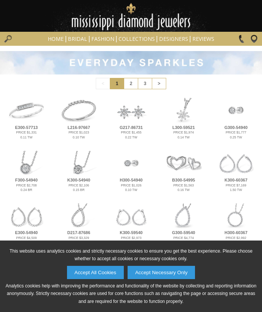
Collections (137, 38)
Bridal (77, 38)
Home (56, 38)
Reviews (203, 38)
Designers (173, 38)
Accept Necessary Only (161, 272)
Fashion (102, 38)
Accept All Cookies (95, 272)
